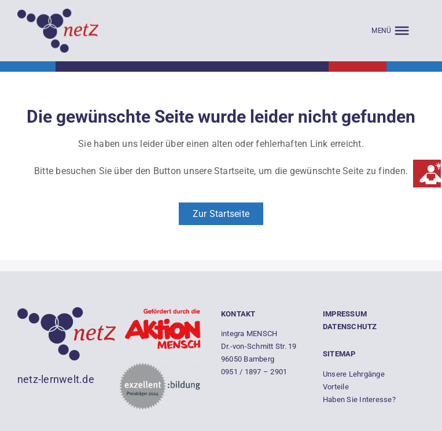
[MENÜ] (389, 31)
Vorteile (336, 386)
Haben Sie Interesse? (359, 399)
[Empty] (57, 13)
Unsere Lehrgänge (354, 374)
